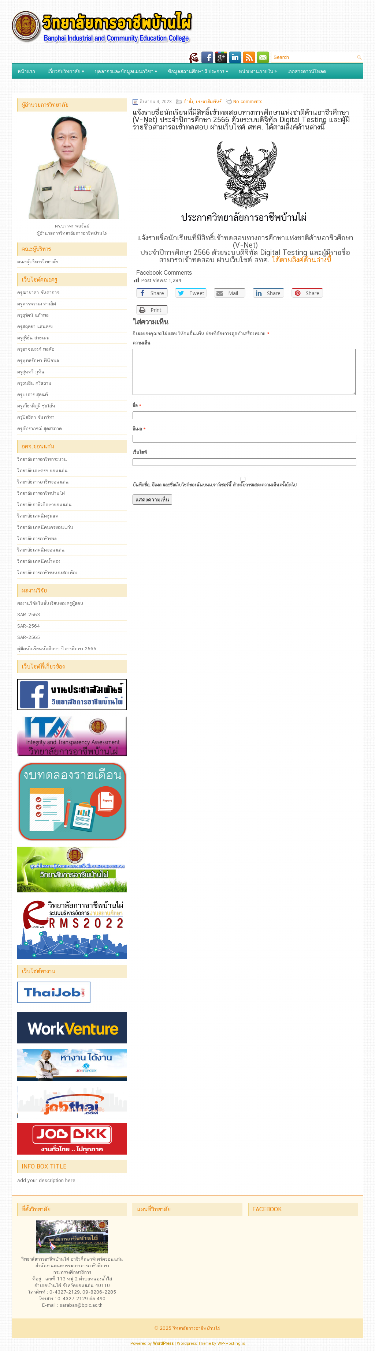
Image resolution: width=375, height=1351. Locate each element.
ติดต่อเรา (27, 85)
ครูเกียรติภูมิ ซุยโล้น (36, 406)
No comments (248, 101)
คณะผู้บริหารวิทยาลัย (37, 261)
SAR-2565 (28, 637)
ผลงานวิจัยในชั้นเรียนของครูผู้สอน (50, 603)
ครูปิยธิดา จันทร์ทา (36, 417)
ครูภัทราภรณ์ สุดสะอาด (39, 428)
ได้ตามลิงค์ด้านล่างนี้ (301, 259)
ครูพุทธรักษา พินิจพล (38, 360)
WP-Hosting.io (231, 1343)
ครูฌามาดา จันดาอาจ (38, 292)
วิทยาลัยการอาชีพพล (37, 538)
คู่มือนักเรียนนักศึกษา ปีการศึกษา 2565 (56, 648)
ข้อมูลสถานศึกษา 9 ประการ (200, 69)
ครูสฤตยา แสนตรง (35, 326)
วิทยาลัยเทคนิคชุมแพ (38, 516)
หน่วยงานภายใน (260, 69)
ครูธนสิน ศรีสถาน (34, 383)
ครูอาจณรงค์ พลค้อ (36, 349)
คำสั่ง (188, 101)
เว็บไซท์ (140, 461)
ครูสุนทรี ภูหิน (31, 372)
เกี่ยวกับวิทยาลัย (68, 69)
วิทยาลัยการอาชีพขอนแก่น (43, 482)
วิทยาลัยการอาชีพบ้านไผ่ (41, 493)
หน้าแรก (26, 71)
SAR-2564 (28, 626)
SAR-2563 (28, 614)
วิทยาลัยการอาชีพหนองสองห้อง (47, 572)
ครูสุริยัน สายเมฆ (33, 337)
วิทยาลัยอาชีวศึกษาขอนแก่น (44, 504)
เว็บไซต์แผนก (65, 83)
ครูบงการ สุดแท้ (32, 394)
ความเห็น (142, 343)
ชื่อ (137, 414)
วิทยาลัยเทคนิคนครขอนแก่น (45, 527)
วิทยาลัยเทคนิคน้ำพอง (38, 561)
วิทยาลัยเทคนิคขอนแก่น (41, 550)
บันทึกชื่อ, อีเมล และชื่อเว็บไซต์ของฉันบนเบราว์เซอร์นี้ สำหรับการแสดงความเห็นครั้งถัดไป (215, 493)
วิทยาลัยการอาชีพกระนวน (42, 459)
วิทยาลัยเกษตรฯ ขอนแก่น (42, 470)
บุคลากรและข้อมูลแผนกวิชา (128, 69)
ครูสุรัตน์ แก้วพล (33, 315)
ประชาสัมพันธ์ (209, 101)
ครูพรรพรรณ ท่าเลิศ (36, 303)
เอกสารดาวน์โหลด (306, 71)
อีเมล (139, 437)
